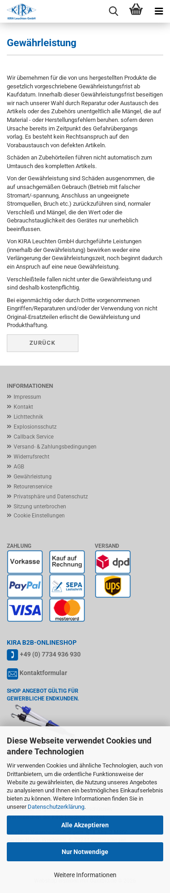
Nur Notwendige (85, 851)
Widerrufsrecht (31, 457)
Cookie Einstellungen (39, 515)
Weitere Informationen (85, 875)
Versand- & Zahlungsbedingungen (55, 447)
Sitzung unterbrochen (40, 506)
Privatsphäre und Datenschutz (51, 496)
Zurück (42, 342)
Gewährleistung (33, 476)
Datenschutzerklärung (56, 806)
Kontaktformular (43, 672)
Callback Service (33, 437)
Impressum (27, 397)
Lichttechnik (28, 417)
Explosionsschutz (35, 427)
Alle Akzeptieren (85, 825)
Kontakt (23, 407)
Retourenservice (33, 486)
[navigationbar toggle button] (158, 11)
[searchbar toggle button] (113, 11)
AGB (19, 466)
